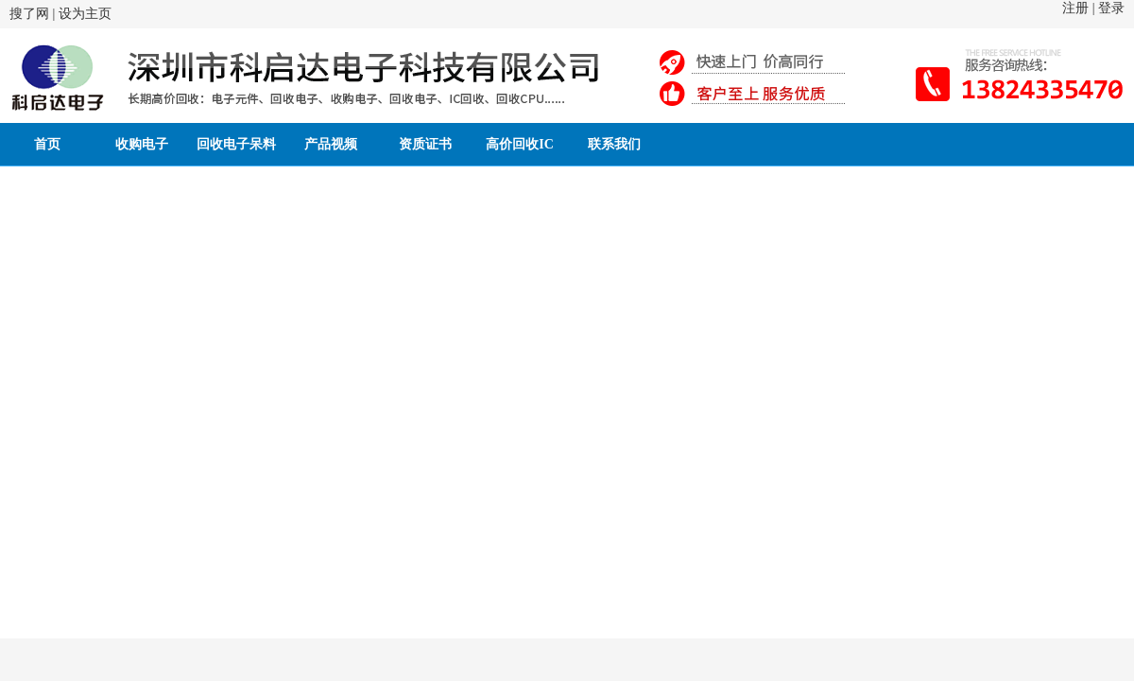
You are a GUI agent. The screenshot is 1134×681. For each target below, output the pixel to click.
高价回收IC (520, 144)
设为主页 (85, 14)
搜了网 (29, 14)
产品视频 (330, 144)
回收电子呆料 (236, 144)
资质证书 (425, 144)
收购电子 (141, 144)
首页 (47, 144)
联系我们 (614, 144)
